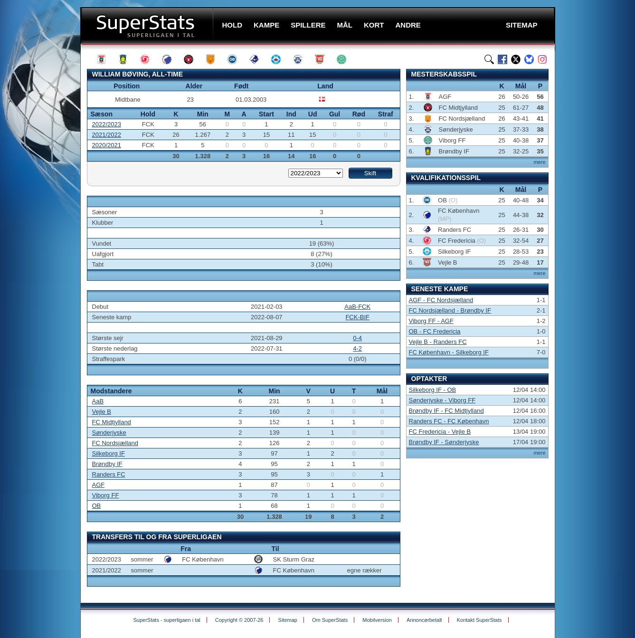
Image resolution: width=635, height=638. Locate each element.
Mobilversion (377, 620)
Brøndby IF (107, 463)
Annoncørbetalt (424, 620)
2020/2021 (106, 145)
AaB (98, 401)
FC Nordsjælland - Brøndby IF (450, 310)
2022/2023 (106, 124)
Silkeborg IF (108, 453)
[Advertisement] (38, 187)
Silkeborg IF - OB (432, 389)
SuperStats (148, 25)
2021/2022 (106, 134)
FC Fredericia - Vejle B (440, 431)
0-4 (357, 338)
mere (539, 162)
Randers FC (108, 474)
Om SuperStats (330, 620)
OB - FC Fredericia (435, 331)
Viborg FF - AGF (431, 320)
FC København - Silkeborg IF (449, 352)
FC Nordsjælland (115, 443)
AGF (98, 484)
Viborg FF (105, 495)
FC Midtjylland (111, 422)
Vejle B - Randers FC (438, 341)
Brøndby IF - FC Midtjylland (446, 410)
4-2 (357, 348)
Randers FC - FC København (449, 421)
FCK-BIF (357, 317)
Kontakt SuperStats (479, 620)
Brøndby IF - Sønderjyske (444, 442)
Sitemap (287, 620)
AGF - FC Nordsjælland (441, 300)
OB (96, 505)
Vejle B (101, 411)
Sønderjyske (109, 432)
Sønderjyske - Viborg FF (442, 400)
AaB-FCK (357, 306)
